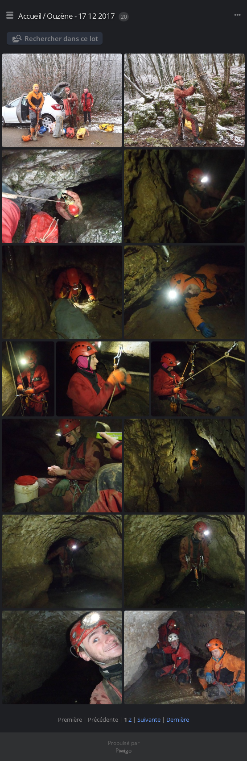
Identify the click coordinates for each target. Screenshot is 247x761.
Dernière (177, 719)
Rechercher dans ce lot (61, 38)
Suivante (149, 719)
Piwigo (123, 750)
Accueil (29, 16)
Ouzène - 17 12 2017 (81, 16)
